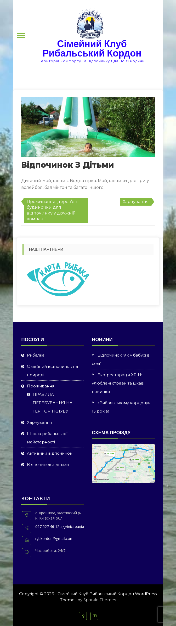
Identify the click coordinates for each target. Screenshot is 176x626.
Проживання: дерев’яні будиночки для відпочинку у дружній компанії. (52, 210)
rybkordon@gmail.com (54, 538)
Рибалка (35, 355)
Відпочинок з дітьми (48, 464)
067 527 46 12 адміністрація (59, 526)
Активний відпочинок (49, 453)
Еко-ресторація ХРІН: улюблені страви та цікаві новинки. (118, 383)
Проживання (40, 386)
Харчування (136, 201)
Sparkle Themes (99, 599)
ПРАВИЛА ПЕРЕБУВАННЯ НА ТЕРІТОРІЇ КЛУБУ (52, 403)
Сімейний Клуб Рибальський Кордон (91, 48)
